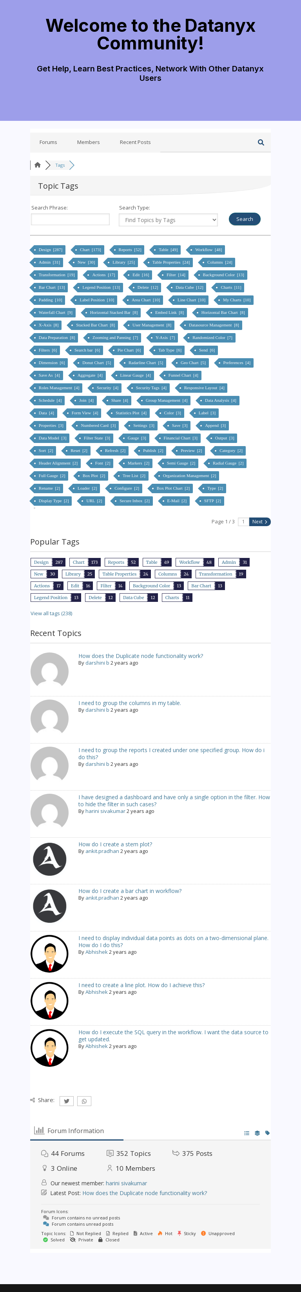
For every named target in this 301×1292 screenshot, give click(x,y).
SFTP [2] (213, 500)
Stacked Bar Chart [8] (96, 325)
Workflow (189, 562)
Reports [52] (131, 249)
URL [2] (94, 500)
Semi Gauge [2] (181, 463)
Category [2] (231, 450)
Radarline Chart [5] (146, 362)
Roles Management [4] (59, 387)
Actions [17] (104, 274)
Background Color (151, 586)
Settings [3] (144, 425)
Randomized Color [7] (212, 337)
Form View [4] (86, 412)
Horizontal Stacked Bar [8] (114, 312)
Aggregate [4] (91, 375)
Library (73, 574)
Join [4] (86, 400)
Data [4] (47, 412)
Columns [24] (220, 262)
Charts (172, 597)
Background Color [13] (224, 274)
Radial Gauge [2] (229, 463)
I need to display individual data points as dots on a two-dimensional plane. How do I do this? (173, 941)
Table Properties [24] (171, 262)
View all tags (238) (51, 613)
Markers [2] (139, 463)
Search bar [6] (87, 350)
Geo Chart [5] (194, 362)
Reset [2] (80, 450)
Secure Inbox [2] (135, 500)
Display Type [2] (54, 500)
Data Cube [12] (190, 287)
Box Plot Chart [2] (174, 488)
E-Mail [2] (177, 500)
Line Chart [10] (192, 299)
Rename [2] (50, 488)
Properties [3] (52, 425)
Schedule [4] (51, 400)
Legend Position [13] (101, 287)
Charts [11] (231, 287)
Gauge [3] (137, 438)
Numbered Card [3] (99, 425)
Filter (105, 586)
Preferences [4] (237, 362)
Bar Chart (201, 586)
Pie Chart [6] (130, 350)
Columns (167, 574)
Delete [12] (148, 287)
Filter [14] (176, 274)
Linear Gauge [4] (136, 375)
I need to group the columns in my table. (129, 703)
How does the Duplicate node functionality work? (140, 656)
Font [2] (103, 463)
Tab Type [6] (170, 350)
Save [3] (180, 425)
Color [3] (173, 412)
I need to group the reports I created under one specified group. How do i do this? (171, 753)
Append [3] (216, 425)
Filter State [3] (97, 438)
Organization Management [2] (190, 475)
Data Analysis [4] (221, 400)
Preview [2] (192, 450)
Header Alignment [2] (59, 463)
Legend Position (50, 597)
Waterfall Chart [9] (56, 312)
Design (41, 562)
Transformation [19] (57, 274)
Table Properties (119, 574)
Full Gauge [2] (52, 475)
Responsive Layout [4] (205, 387)
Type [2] (215, 488)
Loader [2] (88, 488)
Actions (42, 586)
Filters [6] (48, 350)
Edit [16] (141, 274)
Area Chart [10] (146, 299)
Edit (75, 586)
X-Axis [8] (49, 325)
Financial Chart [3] (181, 438)
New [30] (87, 262)
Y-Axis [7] (166, 337)
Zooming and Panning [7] (115, 337)
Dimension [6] (52, 362)
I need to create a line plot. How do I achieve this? (141, 985)
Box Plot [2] (94, 475)
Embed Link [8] (170, 312)
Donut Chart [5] (97, 362)
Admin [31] (50, 262)
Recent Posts (135, 142)
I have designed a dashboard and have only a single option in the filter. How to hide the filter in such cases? (174, 800)
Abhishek (96, 951)
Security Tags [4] (152, 387)
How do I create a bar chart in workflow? (129, 891)
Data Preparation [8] (57, 337)
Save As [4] (50, 375)
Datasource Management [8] (214, 325)
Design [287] (51, 249)
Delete (95, 597)
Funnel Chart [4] (184, 375)
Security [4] (108, 387)
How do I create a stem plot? (115, 844)
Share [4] (120, 400)
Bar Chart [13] (52, 287)
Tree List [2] (135, 475)
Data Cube (133, 597)
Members (88, 142)
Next (259, 521)
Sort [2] (46, 450)
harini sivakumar (105, 811)
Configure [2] (127, 488)
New (39, 574)
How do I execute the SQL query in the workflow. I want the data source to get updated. (173, 1035)
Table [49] (169, 249)
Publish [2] (153, 450)
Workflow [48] (209, 249)
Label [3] (208, 412)
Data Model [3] (53, 438)
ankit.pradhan (102, 851)
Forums (48, 142)
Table (152, 562)
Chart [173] (91, 249)
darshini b (97, 662)
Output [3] (225, 438)
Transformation (215, 574)
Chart (79, 562)
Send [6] (207, 350)
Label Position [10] (97, 299)
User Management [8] (152, 325)
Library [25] (124, 262)
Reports (116, 562)
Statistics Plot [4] (131, 412)
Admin (229, 562)
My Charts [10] (237, 299)
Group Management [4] (167, 400)
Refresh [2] (116, 450)
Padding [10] (51, 299)
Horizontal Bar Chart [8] (223, 312)
